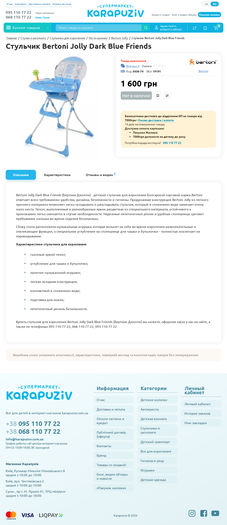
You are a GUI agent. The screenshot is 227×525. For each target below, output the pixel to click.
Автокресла (150, 409)
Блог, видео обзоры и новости (112, 476)
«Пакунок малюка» (111, 488)
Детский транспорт (155, 442)
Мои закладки (196, 423)
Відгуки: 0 (132, 66)
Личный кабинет (198, 404)
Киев (38, 17)
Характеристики (57, 175)
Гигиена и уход (152, 460)
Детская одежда (153, 479)
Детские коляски (154, 400)
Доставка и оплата (39, 4)
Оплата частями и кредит (110, 420)
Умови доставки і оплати (156, 120)
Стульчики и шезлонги (150, 430)
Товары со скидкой (111, 465)
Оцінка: (146, 66)
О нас (10, 4)
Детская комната (154, 418)
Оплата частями (62, 4)
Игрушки (148, 470)
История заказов (197, 413)
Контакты (20, 4)
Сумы (46, 17)
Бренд (101, 455)
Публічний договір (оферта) (111, 434)
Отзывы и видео (101, 174)
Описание (21, 175)
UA (206, 4)
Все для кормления (156, 451)
